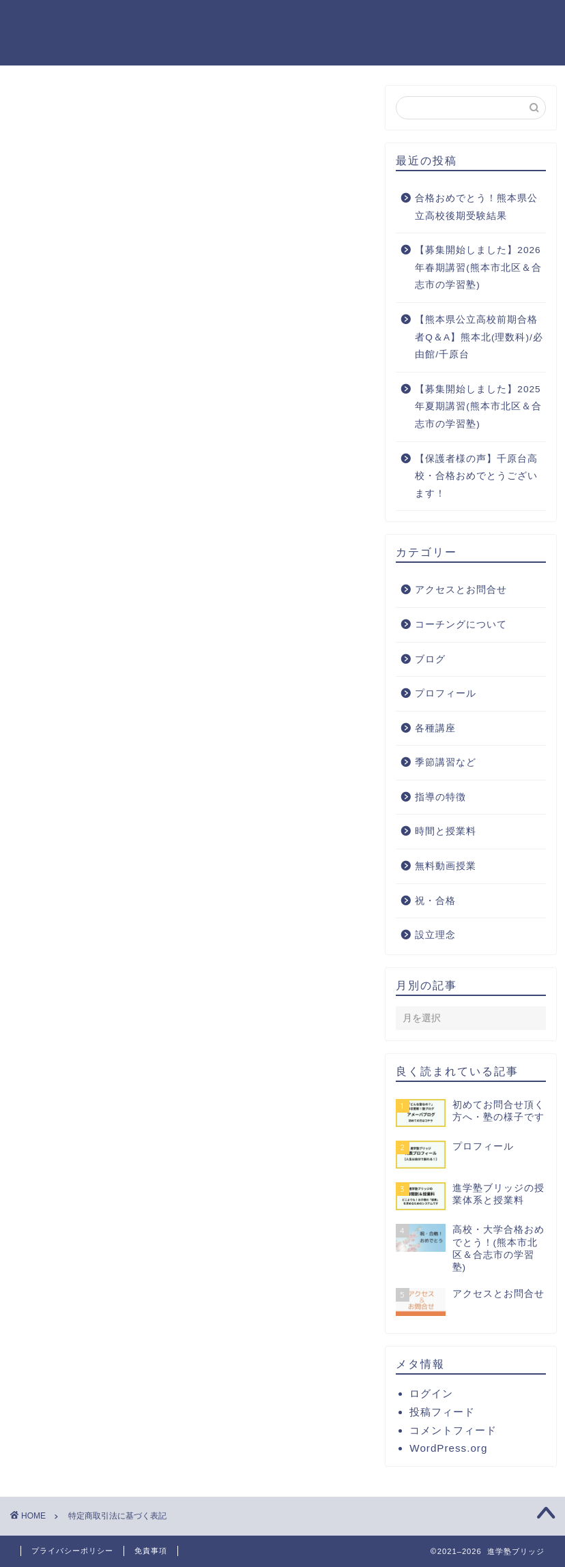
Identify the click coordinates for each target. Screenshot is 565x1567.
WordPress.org (448, 1448)
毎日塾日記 (318, 22)
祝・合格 (146, 49)
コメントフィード (453, 1430)
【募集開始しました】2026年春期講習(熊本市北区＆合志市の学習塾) (478, 267)
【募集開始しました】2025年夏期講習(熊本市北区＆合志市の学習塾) (478, 406)
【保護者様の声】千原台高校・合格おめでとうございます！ (476, 476)
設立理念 (435, 935)
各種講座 (435, 728)
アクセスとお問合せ (461, 590)
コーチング (407, 22)
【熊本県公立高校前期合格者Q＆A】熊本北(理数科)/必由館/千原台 (478, 337)
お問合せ (223, 49)
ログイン (431, 1393)
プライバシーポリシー (72, 1551)
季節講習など (445, 762)
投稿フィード (442, 1412)
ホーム (140, 22)
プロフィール (223, 22)
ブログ (430, 659)
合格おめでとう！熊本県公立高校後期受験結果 (476, 207)
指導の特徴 (440, 797)
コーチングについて (461, 624)
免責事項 (150, 1551)
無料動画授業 (445, 866)
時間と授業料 (445, 831)
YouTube (491, 22)
